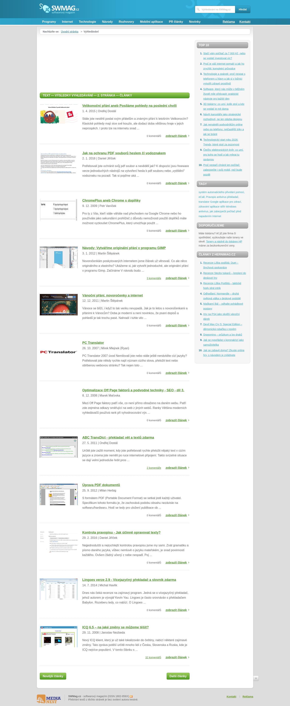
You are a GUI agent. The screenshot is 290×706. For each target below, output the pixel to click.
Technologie (87, 21)
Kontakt (244, 21)
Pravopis (211, 196)
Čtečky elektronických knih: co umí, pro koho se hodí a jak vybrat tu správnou (223, 154)
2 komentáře (154, 467)
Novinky (194, 21)
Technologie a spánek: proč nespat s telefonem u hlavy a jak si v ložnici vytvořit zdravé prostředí (224, 78)
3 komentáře (154, 278)
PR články (176, 21)
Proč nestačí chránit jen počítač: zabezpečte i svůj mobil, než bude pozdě (222, 170)
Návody (107, 21)
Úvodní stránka (69, 31)
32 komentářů (153, 657)
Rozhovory (126, 21)
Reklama (229, 21)
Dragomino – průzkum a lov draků (222, 334)
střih (222, 206)
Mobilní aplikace (151, 21)
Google (214, 201)
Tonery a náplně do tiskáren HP (224, 241)
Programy (49, 21)
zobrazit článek (176, 135)
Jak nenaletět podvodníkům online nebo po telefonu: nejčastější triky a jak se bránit (223, 129)
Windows (231, 206)
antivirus (221, 196)
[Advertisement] (115, 62)
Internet (67, 21)
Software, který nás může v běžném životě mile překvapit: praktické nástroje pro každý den (224, 94)
